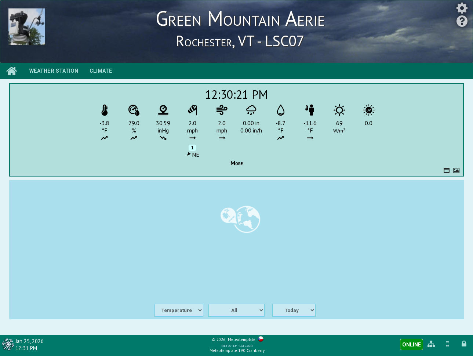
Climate (101, 71)
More (236, 163)
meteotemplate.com (237, 345)
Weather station (53, 71)
